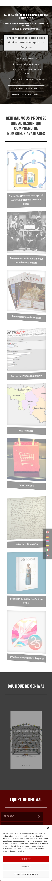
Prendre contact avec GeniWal (26, 94)
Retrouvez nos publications (26, 88)
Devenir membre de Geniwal (26, 64)
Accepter (26, 859)
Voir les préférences (26, 874)
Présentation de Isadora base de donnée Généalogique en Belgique (26, 42)
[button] (47, 828)
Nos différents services (26, 58)
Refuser (26, 867)
